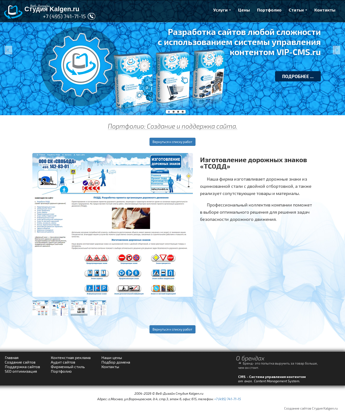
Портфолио (269, 9)
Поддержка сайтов (22, 366)
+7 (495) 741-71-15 (64, 16)
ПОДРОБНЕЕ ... (298, 76)
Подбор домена (115, 362)
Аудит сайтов (63, 362)
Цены (244, 9)
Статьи (298, 9)
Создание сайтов (20, 362)
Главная (11, 357)
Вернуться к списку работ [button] (172, 142)
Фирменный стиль (68, 366)
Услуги (222, 9)
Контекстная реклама (71, 357)
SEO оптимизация (21, 371)
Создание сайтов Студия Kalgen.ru (311, 408)
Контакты (324, 9)
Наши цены (111, 357)
